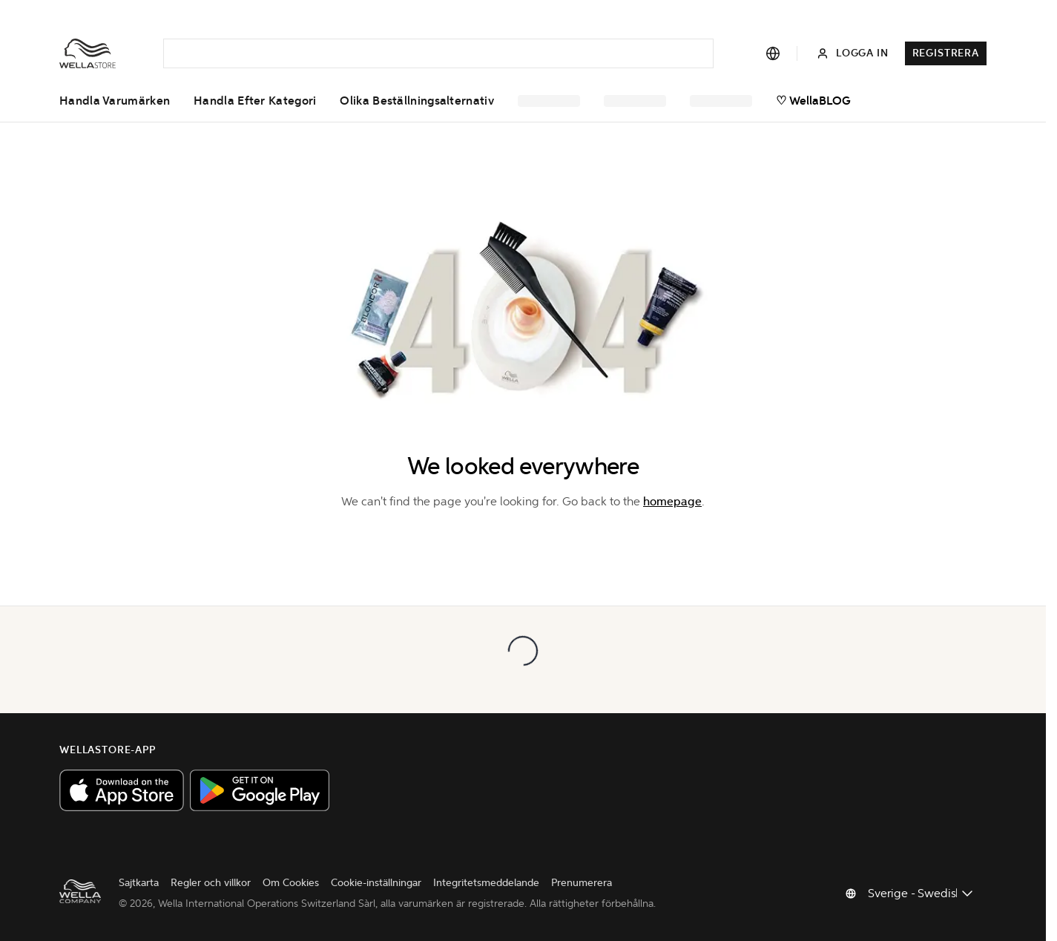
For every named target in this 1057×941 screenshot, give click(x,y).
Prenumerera (581, 882)
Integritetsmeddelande (486, 882)
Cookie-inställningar (376, 882)
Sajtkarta (139, 882)
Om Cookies (291, 882)
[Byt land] (921, 893)
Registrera (945, 53)
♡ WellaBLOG (813, 101)
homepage (672, 501)
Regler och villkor (211, 882)
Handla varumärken (114, 101)
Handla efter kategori (255, 101)
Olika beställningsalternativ (416, 101)
